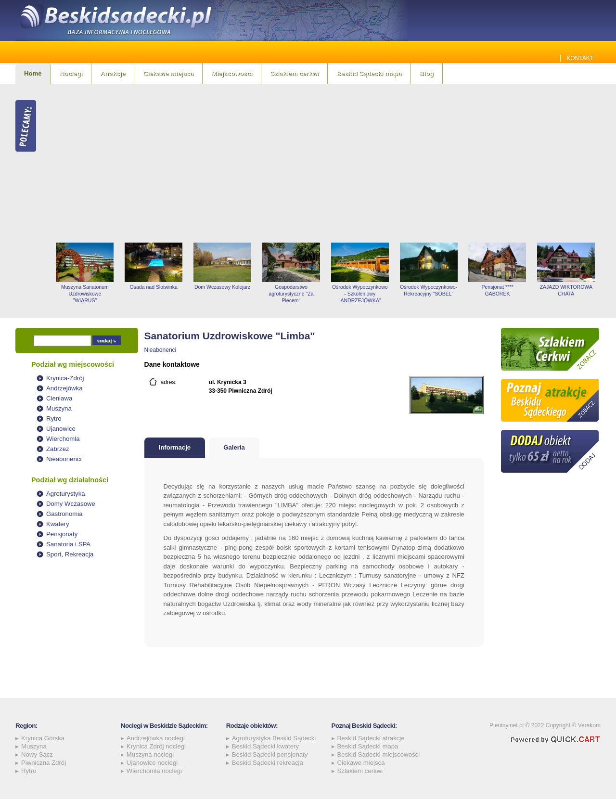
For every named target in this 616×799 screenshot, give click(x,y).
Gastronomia (64, 513)
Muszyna (59, 408)
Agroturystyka (65, 493)
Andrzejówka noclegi (156, 738)
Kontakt (579, 58)
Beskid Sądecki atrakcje (371, 738)
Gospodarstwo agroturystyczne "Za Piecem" (291, 293)
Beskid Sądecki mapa (368, 73)
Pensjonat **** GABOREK (497, 290)
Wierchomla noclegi (154, 770)
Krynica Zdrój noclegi (156, 746)
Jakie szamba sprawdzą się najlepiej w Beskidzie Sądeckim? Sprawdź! (443, 58)
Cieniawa (59, 398)
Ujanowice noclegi (152, 762)
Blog (426, 73)
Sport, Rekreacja (69, 554)
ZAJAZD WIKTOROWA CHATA (566, 290)
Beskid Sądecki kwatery (265, 746)
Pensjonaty (61, 534)
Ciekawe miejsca (168, 73)
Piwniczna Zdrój (43, 762)
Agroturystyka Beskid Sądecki (274, 738)
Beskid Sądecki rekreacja (267, 762)
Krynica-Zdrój (65, 378)
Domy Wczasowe (70, 503)
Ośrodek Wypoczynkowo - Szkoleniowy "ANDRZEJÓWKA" (360, 293)
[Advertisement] (326, 163)
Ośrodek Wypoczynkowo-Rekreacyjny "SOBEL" (428, 290)
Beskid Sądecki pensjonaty (270, 754)
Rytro (54, 418)
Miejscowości (231, 73)
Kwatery (57, 524)
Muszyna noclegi (150, 754)
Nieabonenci (63, 459)
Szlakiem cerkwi (294, 73)
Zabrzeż (57, 448)
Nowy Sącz (37, 754)
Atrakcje (112, 73)
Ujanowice (61, 428)
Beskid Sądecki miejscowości (378, 754)
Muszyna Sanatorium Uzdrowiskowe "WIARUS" (85, 293)
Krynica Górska (42, 738)
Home (33, 73)
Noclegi (71, 73)
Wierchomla (63, 438)
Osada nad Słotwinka (154, 287)
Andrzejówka (64, 388)
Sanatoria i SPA (68, 544)
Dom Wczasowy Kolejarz (222, 287)
